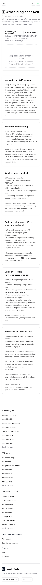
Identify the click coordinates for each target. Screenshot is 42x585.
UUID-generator (8, 516)
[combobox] (10, 579)
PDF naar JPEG (7, 470)
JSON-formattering (8, 500)
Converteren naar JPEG (10, 431)
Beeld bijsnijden (7, 419)
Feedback (5, 557)
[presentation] (21, 56)
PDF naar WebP (7, 478)
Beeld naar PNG (7, 435)
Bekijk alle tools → (8, 447)
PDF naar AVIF (7, 482)
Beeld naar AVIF (7, 443)
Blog (3, 553)
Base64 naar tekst (8, 524)
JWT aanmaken (7, 504)
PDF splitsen (6, 462)
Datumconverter (8, 496)
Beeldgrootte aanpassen (11, 423)
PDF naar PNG (7, 474)
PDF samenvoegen (8, 458)
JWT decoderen (7, 508)
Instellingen (30, 32)
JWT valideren (7, 512)
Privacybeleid (7, 539)
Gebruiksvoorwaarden (10, 543)
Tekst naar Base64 (8, 520)
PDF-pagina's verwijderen (11, 466)
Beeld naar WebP (8, 439)
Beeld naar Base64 (8, 427)
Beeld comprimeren (9, 415)
